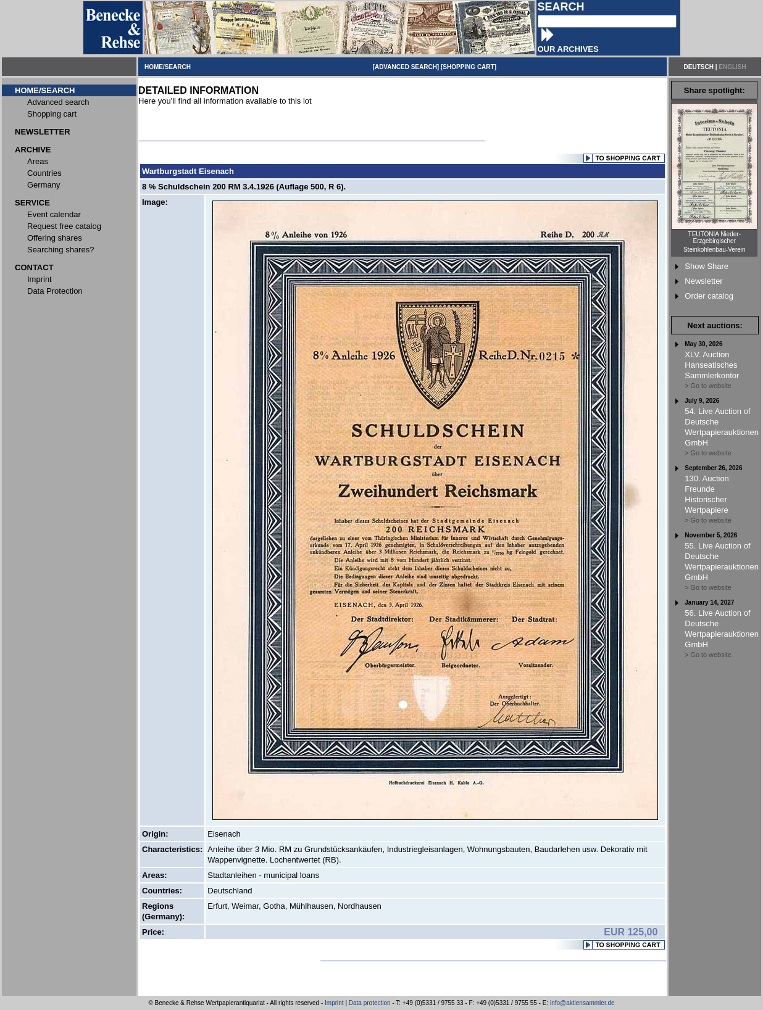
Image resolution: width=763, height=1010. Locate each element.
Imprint (334, 1003)
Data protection (370, 1003)
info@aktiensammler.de (582, 1003)
